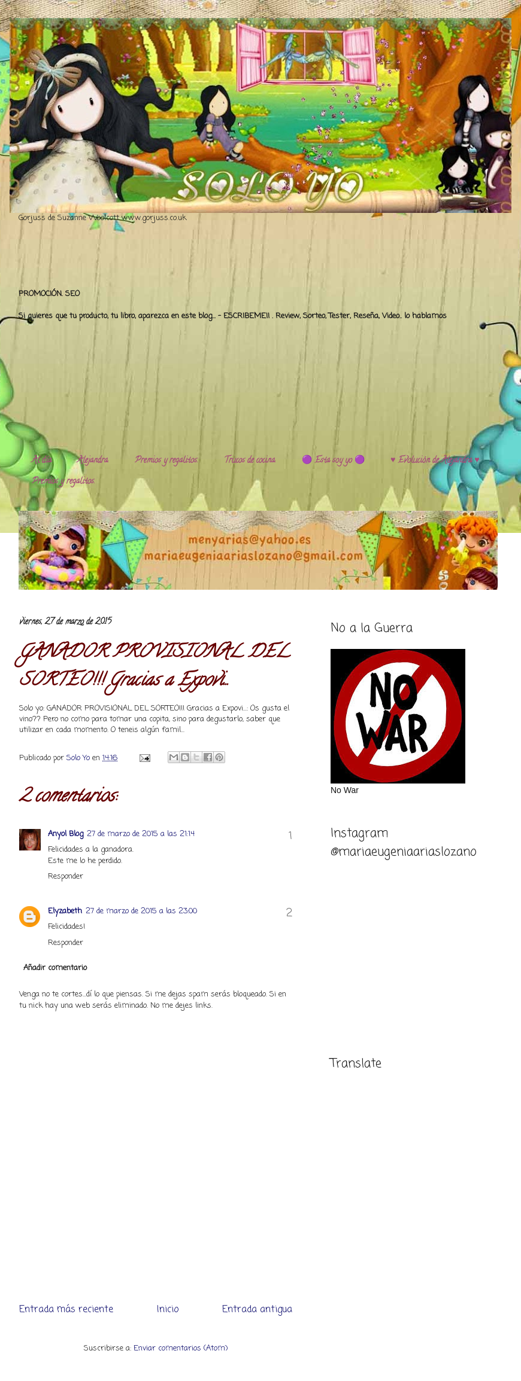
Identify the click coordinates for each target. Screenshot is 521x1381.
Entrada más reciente (66, 1310)
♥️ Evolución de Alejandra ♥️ (435, 461)
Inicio (167, 1310)
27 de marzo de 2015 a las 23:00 (141, 911)
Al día (42, 461)
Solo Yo (79, 758)
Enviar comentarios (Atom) (181, 1348)
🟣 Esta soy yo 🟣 (333, 461)
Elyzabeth (65, 911)
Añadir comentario (55, 968)
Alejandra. (93, 461)
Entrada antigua (257, 1310)
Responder (65, 876)
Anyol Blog (65, 834)
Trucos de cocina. (250, 461)
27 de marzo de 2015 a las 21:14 (141, 834)
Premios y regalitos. (166, 461)
